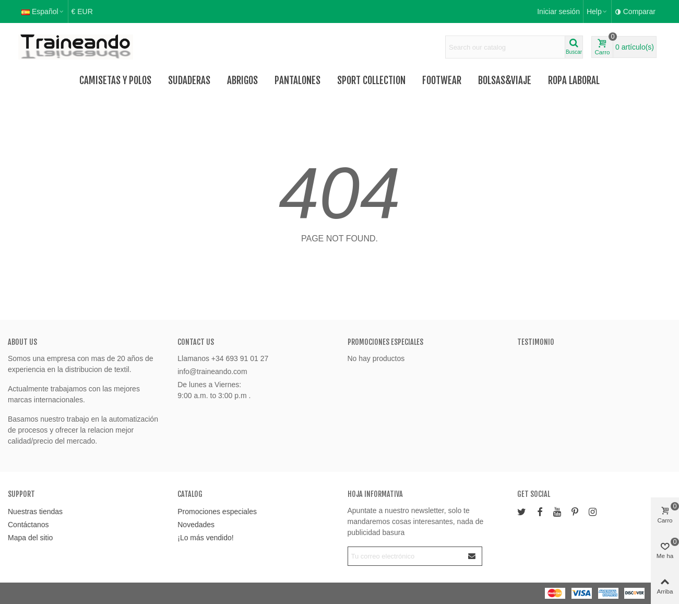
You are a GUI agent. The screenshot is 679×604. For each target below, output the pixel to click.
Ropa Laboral (574, 80)
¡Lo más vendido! (205, 537)
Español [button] (43, 11)
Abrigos (242, 80)
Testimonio (535, 342)
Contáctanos (28, 524)
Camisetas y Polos (115, 80)
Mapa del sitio (30, 537)
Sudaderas (189, 80)
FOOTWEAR (441, 80)
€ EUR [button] (82, 11)
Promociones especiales (385, 342)
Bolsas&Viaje (504, 80)
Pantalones (297, 80)
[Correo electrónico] (405, 556)
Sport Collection (371, 80)
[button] (597, 11)
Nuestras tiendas (35, 511)
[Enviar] (472, 556)
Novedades (196, 524)
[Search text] (505, 47)
